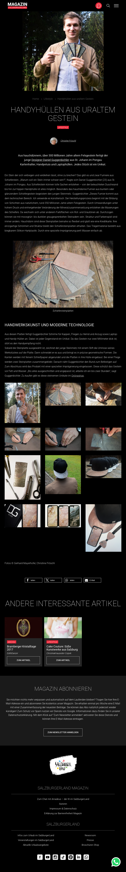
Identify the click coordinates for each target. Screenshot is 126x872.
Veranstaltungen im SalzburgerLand (36, 840)
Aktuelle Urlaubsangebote (36, 845)
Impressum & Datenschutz (63, 808)
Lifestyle (48, 98)
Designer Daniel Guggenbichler (50, 160)
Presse (90, 840)
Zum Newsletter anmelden (63, 732)
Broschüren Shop (90, 845)
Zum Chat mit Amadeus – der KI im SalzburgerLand (63, 799)
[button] (33, 580)
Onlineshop (77, 375)
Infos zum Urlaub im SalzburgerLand (36, 835)
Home (35, 98)
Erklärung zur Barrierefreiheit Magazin (63, 813)
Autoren (63, 803)
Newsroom (90, 835)
